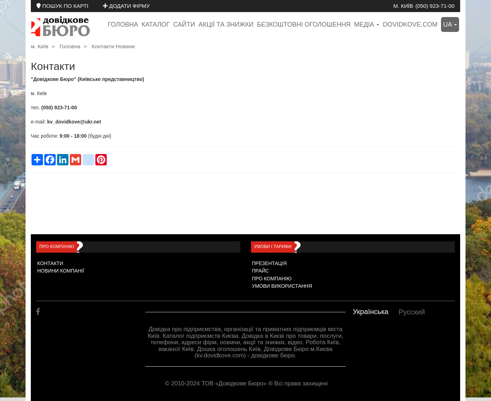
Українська (370, 311)
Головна (123, 24)
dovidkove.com (410, 24)
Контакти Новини (113, 46)
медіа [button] (366, 24)
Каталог (155, 24)
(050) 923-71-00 (434, 6)
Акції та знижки (226, 24)
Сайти (184, 24)
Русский (411, 312)
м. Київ (403, 6)
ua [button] (450, 24)
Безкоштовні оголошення (304, 24)
